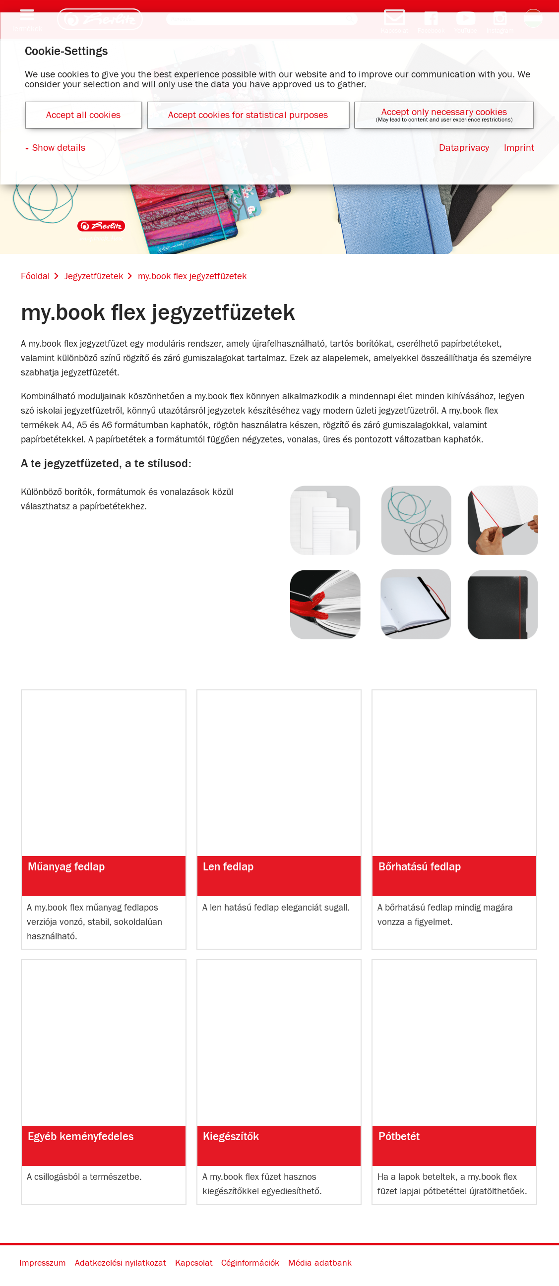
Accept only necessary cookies (444, 112)
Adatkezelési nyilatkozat (120, 1263)
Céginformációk (250, 1263)
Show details (58, 148)
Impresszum (42, 1263)
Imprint (519, 148)
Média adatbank (320, 1263)
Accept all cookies (83, 115)
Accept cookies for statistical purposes (248, 115)
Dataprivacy (464, 148)
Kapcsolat (194, 1263)
